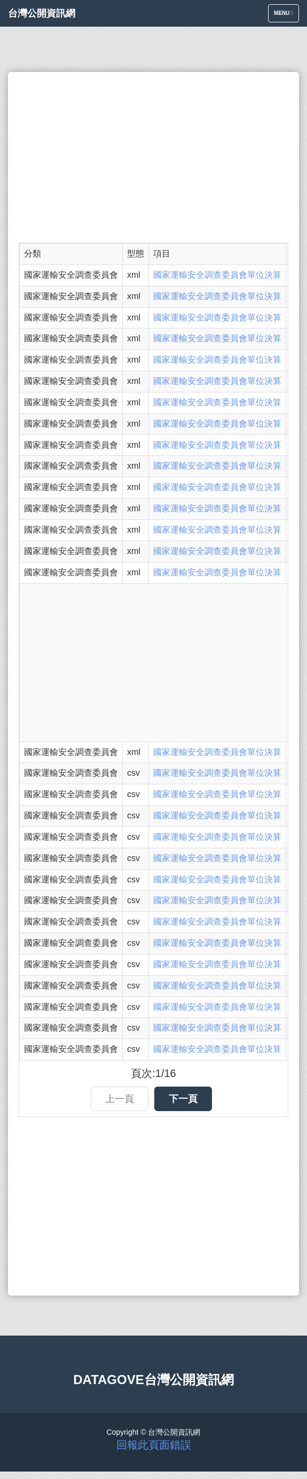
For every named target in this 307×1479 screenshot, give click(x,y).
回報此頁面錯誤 (153, 1445)
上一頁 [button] (119, 1099)
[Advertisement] (153, 157)
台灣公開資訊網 (41, 13)
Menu (286, 15)
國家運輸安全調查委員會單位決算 (217, 274)
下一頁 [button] (183, 1099)
